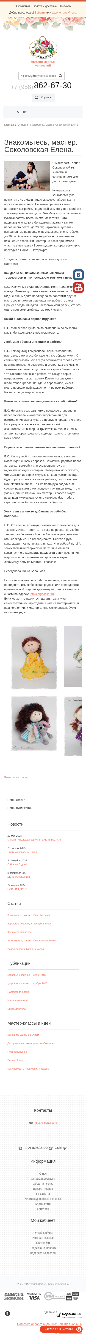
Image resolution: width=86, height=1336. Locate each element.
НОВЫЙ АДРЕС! (17, 889)
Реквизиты (43, 1193)
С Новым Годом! (17, 864)
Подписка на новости (43, 1248)
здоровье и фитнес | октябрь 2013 (27, 983)
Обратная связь (43, 1183)
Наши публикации (20, 808)
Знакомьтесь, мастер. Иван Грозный (29, 915)
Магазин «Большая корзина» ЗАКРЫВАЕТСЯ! (34, 839)
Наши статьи (16, 800)
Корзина (46, 97)
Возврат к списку (15, 777)
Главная (9, 124)
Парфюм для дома (19, 991)
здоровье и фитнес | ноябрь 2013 (27, 975)
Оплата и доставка (45, 6)
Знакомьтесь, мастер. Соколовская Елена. (32, 940)
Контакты (65, 6)
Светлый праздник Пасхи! (23, 852)
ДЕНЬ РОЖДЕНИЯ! (19, 876)
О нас (43, 1173)
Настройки (43, 1243)
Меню (22, 112)
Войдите (40, 12)
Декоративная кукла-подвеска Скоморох (31, 1043)
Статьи (21, 124)
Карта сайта (43, 1204)
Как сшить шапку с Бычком (23, 1034)
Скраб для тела (17, 1008)
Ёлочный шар (16, 1060)
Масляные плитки (18, 1000)
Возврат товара (43, 1188)
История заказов (43, 1237)
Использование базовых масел (26, 949)
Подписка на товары (43, 1253)
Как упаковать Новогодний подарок (28, 1068)
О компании (22, 6)
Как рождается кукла (20, 932)
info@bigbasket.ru (42, 594)
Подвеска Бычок (17, 1051)
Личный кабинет (43, 1232)
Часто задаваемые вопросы (43, 1198)
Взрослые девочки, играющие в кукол (30, 923)
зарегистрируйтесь (64, 12)
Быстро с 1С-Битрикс (58, 1329)
